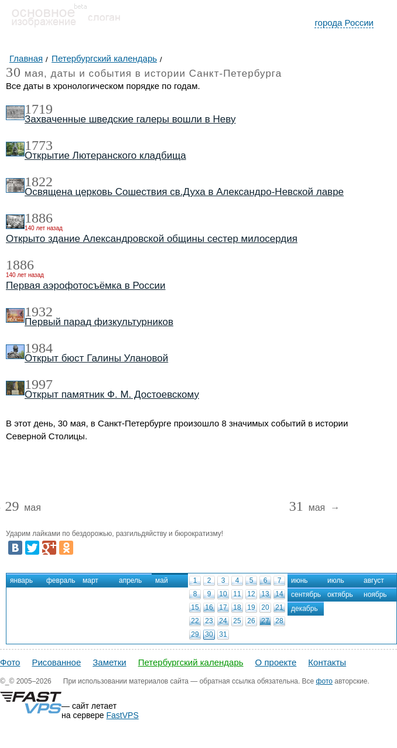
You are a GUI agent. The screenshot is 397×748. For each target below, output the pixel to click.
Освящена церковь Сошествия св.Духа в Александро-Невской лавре (184, 191)
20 (265, 607)
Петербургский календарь (191, 662)
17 (223, 607)
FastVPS (123, 715)
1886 (39, 218)
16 (209, 607)
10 (223, 594)
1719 (39, 109)
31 (223, 634)
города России (344, 23)
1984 (39, 348)
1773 (39, 145)
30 (209, 634)
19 (251, 607)
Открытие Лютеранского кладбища (105, 155)
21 (279, 607)
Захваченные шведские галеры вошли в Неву (130, 119)
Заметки (109, 662)
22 (194, 621)
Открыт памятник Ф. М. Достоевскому (112, 394)
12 (251, 594)
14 (279, 594)
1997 (39, 384)
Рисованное (56, 662)
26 (251, 621)
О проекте (276, 662)
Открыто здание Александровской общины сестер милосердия (151, 238)
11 (237, 594)
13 (265, 594)
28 (279, 621)
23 (209, 621)
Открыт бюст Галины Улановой (96, 358)
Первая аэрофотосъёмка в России (86, 285)
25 (237, 621)
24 (223, 621)
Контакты (327, 662)
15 (194, 607)
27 (265, 621)
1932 (39, 311)
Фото (10, 662)
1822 (39, 181)
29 (194, 634)
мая (22, 508)
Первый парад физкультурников (99, 321)
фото (324, 681)
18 (237, 607)
